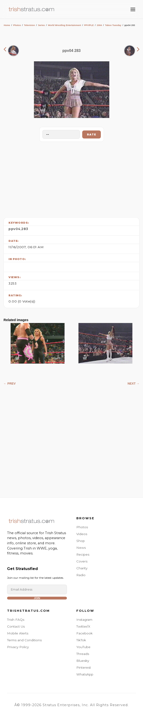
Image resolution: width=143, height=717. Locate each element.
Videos (81, 534)
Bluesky (82, 660)
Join (37, 598)
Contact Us (16, 626)
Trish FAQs (15, 619)
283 (24, 229)
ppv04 (14, 229)
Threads (82, 654)
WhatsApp (84, 674)
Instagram (84, 619)
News (81, 547)
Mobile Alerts (17, 633)
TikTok (81, 640)
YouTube (83, 647)
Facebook (84, 633)
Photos (17, 25)
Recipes (82, 554)
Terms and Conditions (24, 640)
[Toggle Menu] (133, 9)
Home (7, 25)
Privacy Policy (18, 647)
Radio (81, 575)
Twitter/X (83, 626)
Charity (81, 568)
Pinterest (83, 667)
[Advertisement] (71, 178)
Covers (81, 561)
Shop (80, 541)
